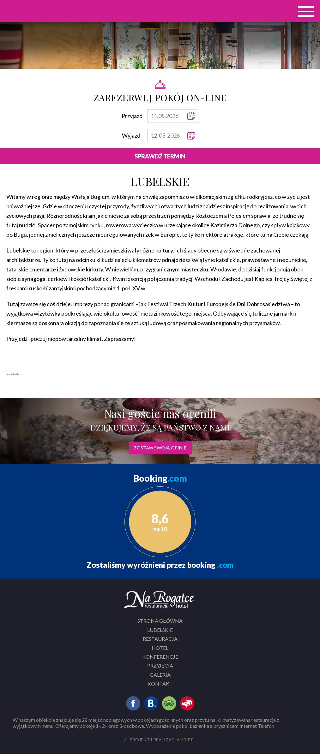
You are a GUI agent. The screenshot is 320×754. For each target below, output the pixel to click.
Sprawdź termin (160, 156)
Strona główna (160, 621)
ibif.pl (189, 739)
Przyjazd (132, 116)
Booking (160, 478)
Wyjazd (131, 135)
